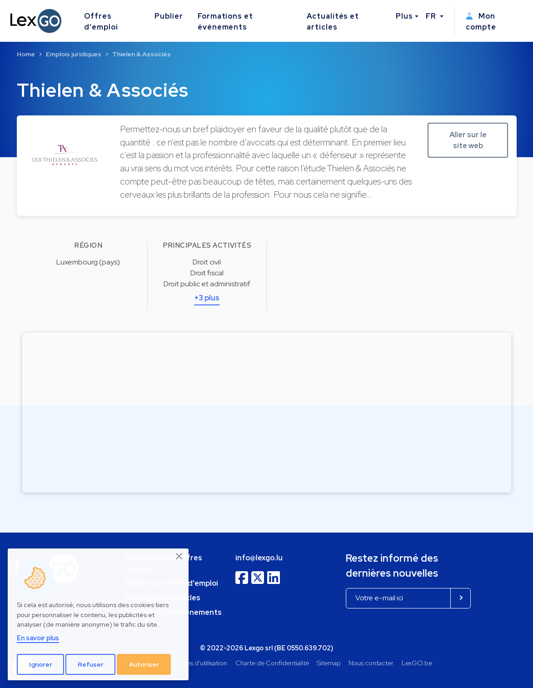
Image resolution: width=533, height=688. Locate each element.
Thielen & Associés (141, 54)
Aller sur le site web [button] (468, 140)
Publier (168, 16)
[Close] (179, 556)
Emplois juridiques (73, 54)
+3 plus (206, 298)
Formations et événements (225, 21)
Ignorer (40, 664)
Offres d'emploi (101, 21)
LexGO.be (417, 662)
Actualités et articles (333, 21)
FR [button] (432, 16)
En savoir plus (38, 637)
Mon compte (481, 21)
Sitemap (329, 662)
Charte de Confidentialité (272, 662)
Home (26, 54)
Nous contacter (371, 662)
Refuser (91, 664)
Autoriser (144, 664)
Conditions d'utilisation (194, 662)
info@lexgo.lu (259, 558)
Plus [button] (404, 16)
